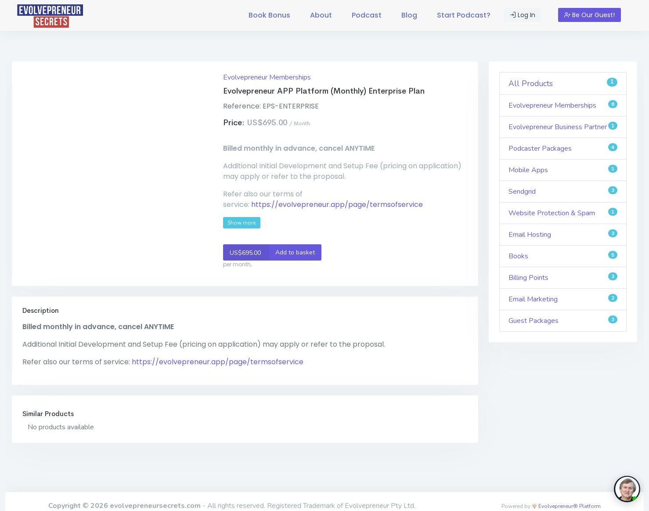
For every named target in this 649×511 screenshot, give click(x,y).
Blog (409, 15)
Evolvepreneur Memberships (267, 77)
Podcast (367, 15)
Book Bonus (269, 15)
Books (562, 256)
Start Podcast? (463, 15)
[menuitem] (269, 15)
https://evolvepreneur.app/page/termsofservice (337, 204)
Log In (522, 15)
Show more (241, 222)
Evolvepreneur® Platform (566, 506)
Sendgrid (562, 191)
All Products (562, 83)
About (321, 15)
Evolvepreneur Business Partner (562, 127)
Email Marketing (562, 299)
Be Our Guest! (589, 15)
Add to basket (269, 252)
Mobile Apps (562, 170)
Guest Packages (562, 320)
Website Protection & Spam (562, 213)
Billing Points (562, 277)
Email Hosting (562, 234)
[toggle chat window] (627, 489)
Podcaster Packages (562, 148)
